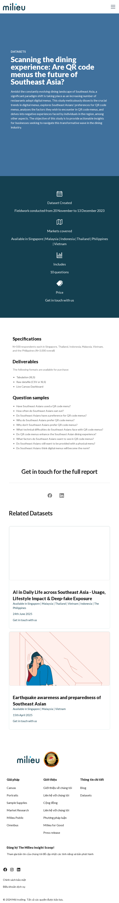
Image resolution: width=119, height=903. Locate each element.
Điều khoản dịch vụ (14, 886)
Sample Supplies (17, 802)
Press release (51, 832)
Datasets (86, 795)
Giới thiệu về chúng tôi (57, 787)
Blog (83, 787)
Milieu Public (15, 817)
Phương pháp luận (55, 817)
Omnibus (12, 825)
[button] (112, 6)
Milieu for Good (53, 825)
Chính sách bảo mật (14, 879)
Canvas (11, 787)
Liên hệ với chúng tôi (56, 795)
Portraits (12, 795)
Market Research (18, 810)
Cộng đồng (50, 802)
